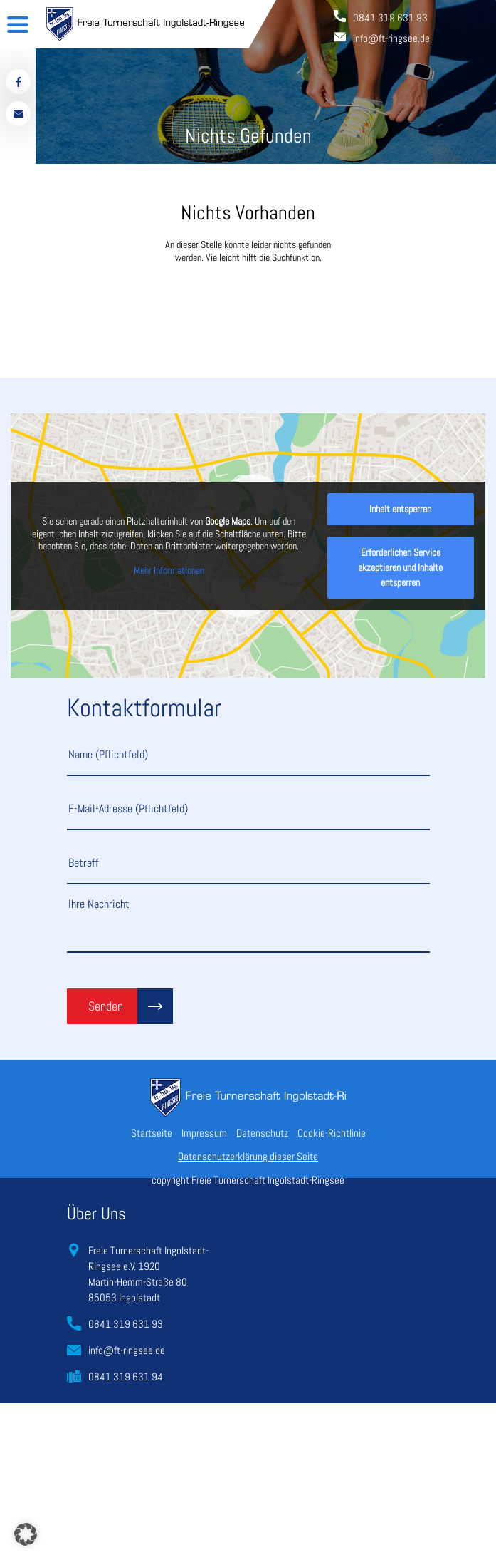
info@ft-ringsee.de (126, 1350)
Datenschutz (262, 1133)
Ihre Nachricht (248, 924)
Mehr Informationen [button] (169, 570)
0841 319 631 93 (125, 1324)
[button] (25, 1534)
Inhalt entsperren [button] (400, 508)
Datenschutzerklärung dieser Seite (248, 1156)
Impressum (204, 1133)
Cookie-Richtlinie (331, 1133)
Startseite (151, 1133)
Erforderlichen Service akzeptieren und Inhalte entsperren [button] (400, 567)
